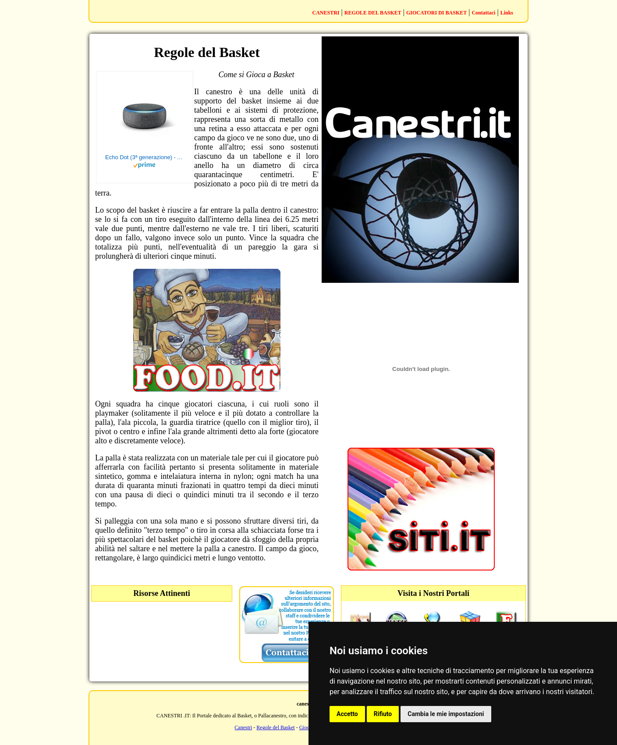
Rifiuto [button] (383, 713)
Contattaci (483, 13)
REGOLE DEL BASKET (372, 13)
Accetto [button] (347, 713)
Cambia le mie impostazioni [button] (446, 713)
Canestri (243, 727)
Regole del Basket (275, 727)
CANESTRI (326, 13)
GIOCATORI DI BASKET (436, 13)
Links (506, 13)
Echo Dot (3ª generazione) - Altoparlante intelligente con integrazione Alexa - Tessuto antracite (144, 157)
